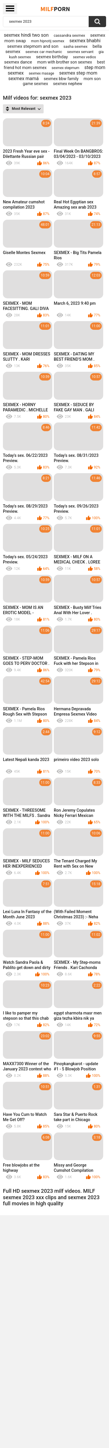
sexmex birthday (52, 56)
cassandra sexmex (69, 35)
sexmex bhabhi (85, 40)
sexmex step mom (78, 73)
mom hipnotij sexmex (48, 41)
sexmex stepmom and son (32, 46)
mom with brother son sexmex (64, 62)
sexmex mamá (23, 78)
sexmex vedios (84, 57)
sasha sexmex (75, 46)
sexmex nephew (67, 83)
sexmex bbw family (61, 78)
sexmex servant (80, 52)
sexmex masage (41, 73)
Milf (55, 9)
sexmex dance (18, 62)
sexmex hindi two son (26, 35)
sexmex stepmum (65, 68)
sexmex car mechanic (43, 52)
